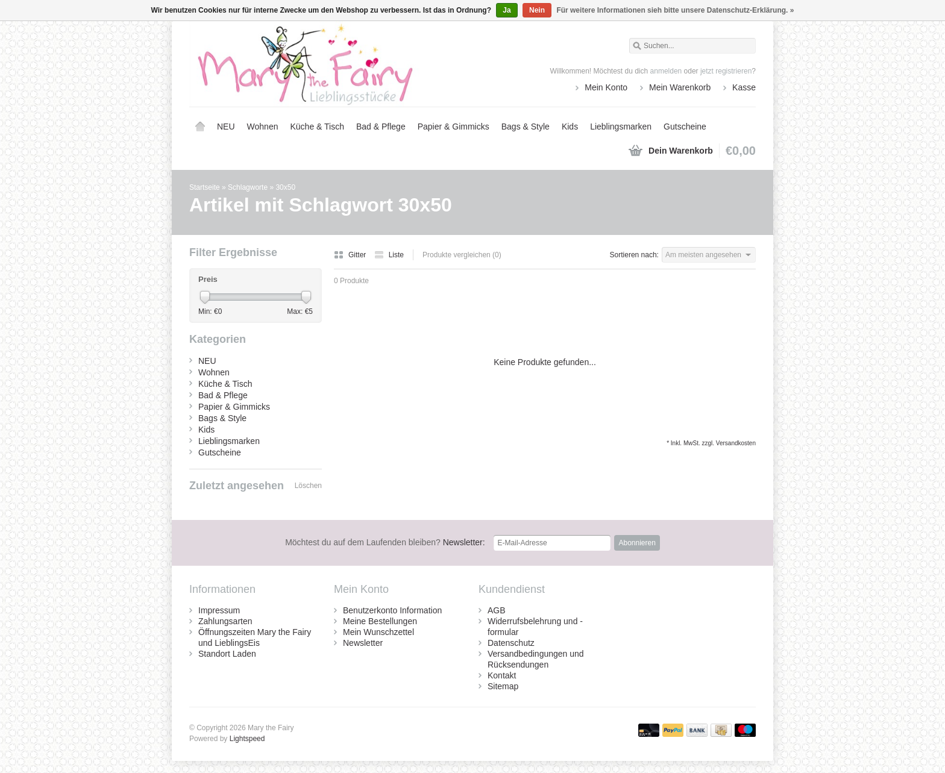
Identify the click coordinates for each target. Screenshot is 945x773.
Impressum (219, 610)
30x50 (285, 187)
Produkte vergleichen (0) (461, 255)
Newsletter (363, 643)
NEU (226, 126)
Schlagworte (248, 187)
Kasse (744, 87)
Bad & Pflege (381, 126)
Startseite (200, 126)
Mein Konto (606, 87)
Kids (570, 126)
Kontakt (502, 675)
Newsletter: (385, 542)
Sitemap (503, 686)
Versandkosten (736, 443)
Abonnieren (636, 543)
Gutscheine (685, 126)
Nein (537, 10)
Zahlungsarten (225, 621)
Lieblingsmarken (620, 126)
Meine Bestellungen (380, 621)
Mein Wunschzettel (378, 632)
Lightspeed (247, 738)
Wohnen (262, 126)
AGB (497, 610)
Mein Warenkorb (680, 87)
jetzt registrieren (726, 71)
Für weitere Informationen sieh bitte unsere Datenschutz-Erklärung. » (675, 10)
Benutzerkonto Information (392, 610)
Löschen (308, 485)
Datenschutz (511, 643)
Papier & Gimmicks (453, 126)
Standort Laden (227, 654)
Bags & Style (525, 126)
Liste (389, 255)
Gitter (351, 255)
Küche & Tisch (317, 126)
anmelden (666, 71)
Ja (506, 10)
